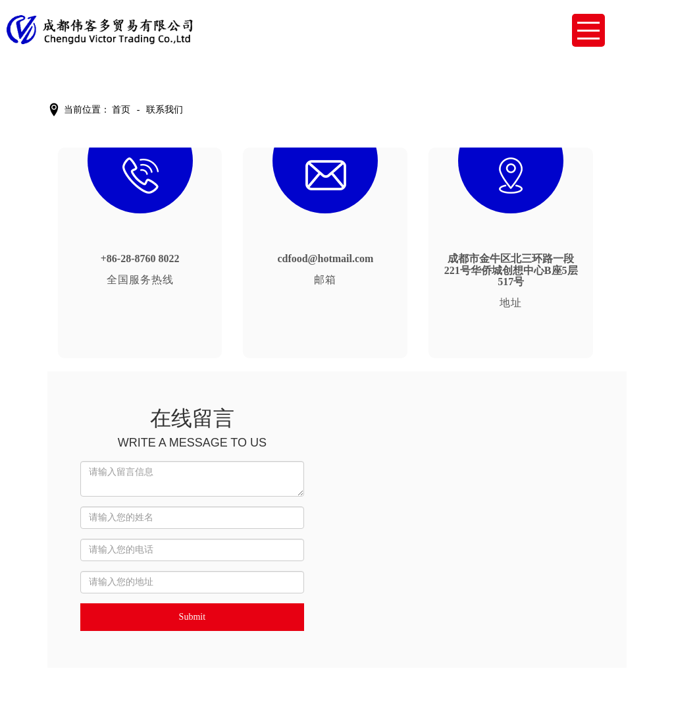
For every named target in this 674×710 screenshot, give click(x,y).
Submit (192, 617)
